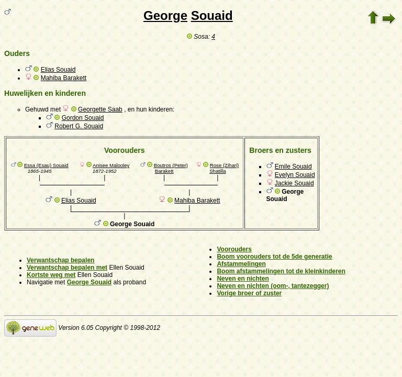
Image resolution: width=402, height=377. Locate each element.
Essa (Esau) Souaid (46, 165)
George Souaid (89, 282)
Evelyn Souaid (295, 175)
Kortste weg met (51, 275)
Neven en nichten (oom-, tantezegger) (273, 286)
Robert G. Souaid (78, 126)
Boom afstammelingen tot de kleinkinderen (281, 271)
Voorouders (234, 249)
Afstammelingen (241, 264)
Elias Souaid (58, 69)
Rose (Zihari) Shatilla (224, 168)
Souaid (212, 15)
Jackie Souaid (294, 183)
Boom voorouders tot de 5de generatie (274, 256)
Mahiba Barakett (63, 78)
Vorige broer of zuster (249, 293)
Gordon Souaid (83, 117)
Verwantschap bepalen (60, 260)
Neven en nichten (243, 278)
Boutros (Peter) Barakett (171, 168)
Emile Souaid (293, 166)
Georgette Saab (100, 109)
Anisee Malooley (111, 165)
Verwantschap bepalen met (67, 267)
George (165, 15)
